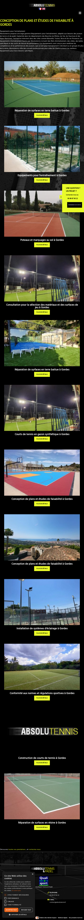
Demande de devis (74, 205)
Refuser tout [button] (26, 910)
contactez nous (34, 849)
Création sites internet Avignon (45, 918)
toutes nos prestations (16, 849)
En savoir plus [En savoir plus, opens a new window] (16, 890)
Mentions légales (62, 918)
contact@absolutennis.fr (58, 902)
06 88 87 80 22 (54, 895)
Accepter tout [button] (11, 910)
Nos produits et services (75, 918)
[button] (18, 914)
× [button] (32, 874)
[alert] (18, 895)
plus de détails (42, 115)
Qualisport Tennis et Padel (43, 887)
